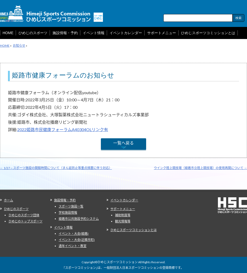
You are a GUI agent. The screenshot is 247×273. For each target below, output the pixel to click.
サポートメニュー (122, 209)
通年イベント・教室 (72, 246)
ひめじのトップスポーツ (25, 221)
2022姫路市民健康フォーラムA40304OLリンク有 (62, 129)
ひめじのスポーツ (16, 209)
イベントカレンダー (124, 200)
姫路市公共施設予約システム (79, 219)
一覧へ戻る (123, 142)
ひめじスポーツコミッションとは (133, 230)
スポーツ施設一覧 (71, 206)
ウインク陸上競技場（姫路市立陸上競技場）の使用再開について (200, 168)
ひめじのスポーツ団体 (23, 215)
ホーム (8, 200)
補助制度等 (122, 215)
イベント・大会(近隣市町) (77, 240)
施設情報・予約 (65, 200)
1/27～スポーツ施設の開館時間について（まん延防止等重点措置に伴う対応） (56, 168)
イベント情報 (63, 227)
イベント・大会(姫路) (74, 234)
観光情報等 (122, 221)
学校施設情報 (68, 213)
